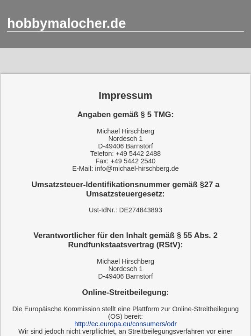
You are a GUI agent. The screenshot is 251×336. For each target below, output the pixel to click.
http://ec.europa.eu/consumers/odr (125, 324)
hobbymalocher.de (66, 23)
